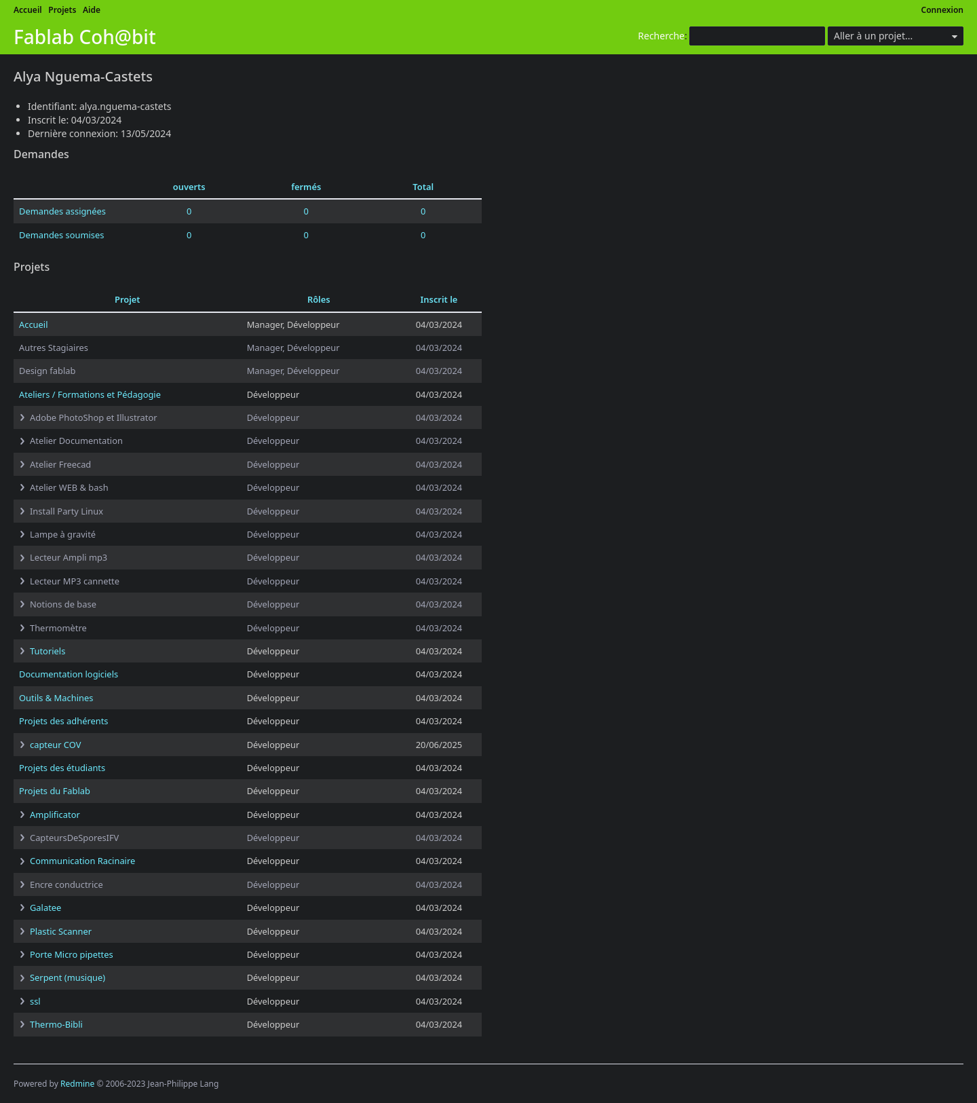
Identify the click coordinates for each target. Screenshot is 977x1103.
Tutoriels (47, 651)
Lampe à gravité (63, 534)
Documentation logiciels (68, 674)
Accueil (28, 10)
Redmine (77, 1083)
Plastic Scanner (61, 931)
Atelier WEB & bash (69, 487)
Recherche (661, 35)
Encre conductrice (66, 884)
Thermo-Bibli (56, 1024)
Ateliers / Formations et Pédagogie (90, 394)
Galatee (45, 907)
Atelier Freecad (60, 464)
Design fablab (47, 370)
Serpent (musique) (67, 977)
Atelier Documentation (76, 440)
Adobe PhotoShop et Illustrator (93, 417)
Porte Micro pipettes (71, 954)
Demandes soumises (61, 235)
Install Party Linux (66, 511)
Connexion (942, 10)
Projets (62, 10)
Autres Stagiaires (53, 347)
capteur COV (55, 745)
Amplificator (55, 814)
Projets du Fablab (54, 791)
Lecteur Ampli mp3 (68, 557)
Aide (91, 10)
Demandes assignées (62, 211)
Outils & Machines (56, 698)
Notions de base (63, 604)
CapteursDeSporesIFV (74, 837)
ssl (35, 1001)
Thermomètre (58, 628)
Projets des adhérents (64, 721)
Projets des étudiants (62, 768)
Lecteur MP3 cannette (74, 581)
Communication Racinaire (82, 861)
